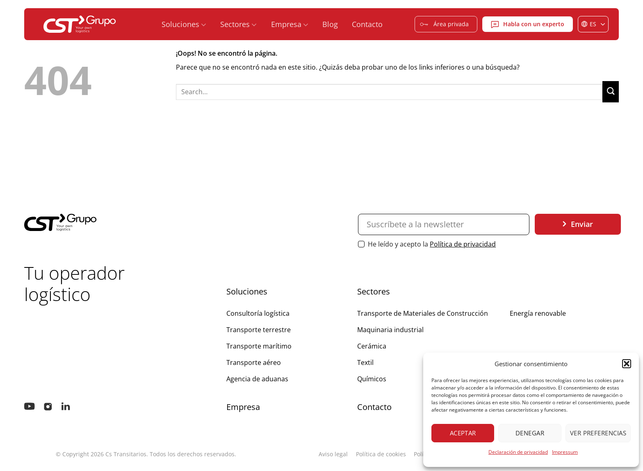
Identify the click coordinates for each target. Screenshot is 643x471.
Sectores (238, 24)
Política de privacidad (463, 244)
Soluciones (184, 24)
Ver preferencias (598, 433)
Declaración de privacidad (518, 451)
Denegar (529, 433)
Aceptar (463, 433)
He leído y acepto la (427, 244)
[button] (626, 364)
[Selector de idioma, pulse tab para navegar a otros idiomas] (593, 24)
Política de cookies (381, 454)
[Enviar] (610, 91)
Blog (330, 24)
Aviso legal (333, 454)
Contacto (367, 24)
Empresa (289, 24)
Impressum (565, 451)
